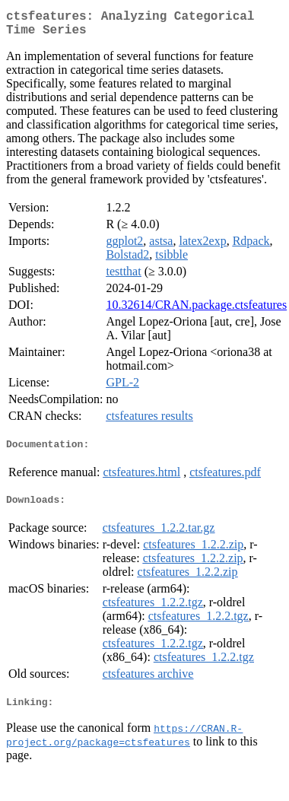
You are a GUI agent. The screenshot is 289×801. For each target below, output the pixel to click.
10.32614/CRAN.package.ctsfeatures (196, 310)
